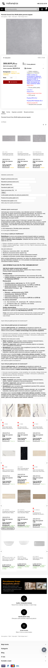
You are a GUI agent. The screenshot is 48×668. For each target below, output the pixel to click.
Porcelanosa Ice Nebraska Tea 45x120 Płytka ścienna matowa (38, 513)
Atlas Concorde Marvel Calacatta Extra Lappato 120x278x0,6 (8, 470)
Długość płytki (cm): (6, 184)
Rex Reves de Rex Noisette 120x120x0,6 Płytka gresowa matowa (23, 427)
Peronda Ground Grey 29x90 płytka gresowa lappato (7, 154)
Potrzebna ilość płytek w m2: (9, 200)
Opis (3, 112)
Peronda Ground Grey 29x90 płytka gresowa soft (24, 154)
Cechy (8, 112)
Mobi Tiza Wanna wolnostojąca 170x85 (23, 558)
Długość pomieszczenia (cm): (9, 179)
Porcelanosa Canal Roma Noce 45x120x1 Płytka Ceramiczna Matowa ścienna (24, 512)
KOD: (39, 57)
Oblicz (3, 192)
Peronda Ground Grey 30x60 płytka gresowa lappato (38, 154)
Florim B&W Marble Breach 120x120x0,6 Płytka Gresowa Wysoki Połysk (38, 427)
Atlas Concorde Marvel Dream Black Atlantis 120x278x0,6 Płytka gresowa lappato (23, 469)
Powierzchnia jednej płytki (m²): (10, 198)
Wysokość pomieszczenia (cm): (10, 181)
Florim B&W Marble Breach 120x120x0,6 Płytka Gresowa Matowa (8, 427)
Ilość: (4, 77)
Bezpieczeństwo (29, 112)
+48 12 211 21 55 (42, 3)
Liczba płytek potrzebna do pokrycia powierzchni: (15, 195)
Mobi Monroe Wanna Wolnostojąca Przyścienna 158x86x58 (39, 558)
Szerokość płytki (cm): (7, 187)
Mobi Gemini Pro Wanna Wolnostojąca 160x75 (8, 559)
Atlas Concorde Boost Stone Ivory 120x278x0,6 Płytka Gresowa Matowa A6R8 (39, 470)
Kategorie (2, 9)
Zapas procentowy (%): (7, 190)
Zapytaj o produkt (17, 112)
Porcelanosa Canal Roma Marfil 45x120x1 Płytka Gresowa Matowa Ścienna (8, 512)
